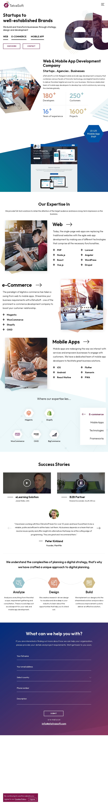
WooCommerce (15, 319)
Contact (31, 46)
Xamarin (89, 372)
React (60, 260)
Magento (12, 314)
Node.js (61, 255)
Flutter (88, 367)
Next (98, 528)
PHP (59, 250)
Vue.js (60, 264)
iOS (59, 367)
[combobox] (54, 678)
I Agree (32, 799)
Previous (9, 528)
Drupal (88, 264)
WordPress (90, 260)
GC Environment (14, 139)
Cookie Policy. (20, 799)
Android (61, 372)
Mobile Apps (66, 341)
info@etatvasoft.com (54, 723)
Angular (89, 255)
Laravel (89, 250)
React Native (64, 377)
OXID (9, 329)
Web (57, 224)
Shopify (11, 324)
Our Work (11, 46)
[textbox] (54, 677)
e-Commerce (17, 285)
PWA (87, 377)
